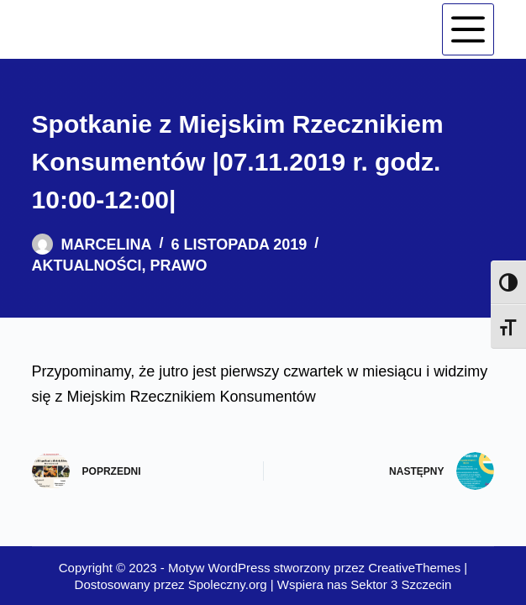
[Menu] (468, 29)
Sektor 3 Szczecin (400, 584)
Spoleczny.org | (232, 584)
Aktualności (87, 265)
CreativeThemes (414, 567)
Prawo (179, 265)
